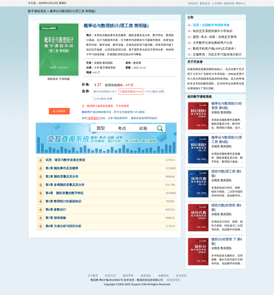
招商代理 (229, 3)
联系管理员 (173, 280)
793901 (170, 201)
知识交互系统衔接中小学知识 (213, 31)
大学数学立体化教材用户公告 (213, 43)
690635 (170, 218)
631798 (170, 185)
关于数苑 (92, 275)
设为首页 (181, 275)
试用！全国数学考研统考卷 (211, 25)
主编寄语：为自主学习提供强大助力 (217, 54)
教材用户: (87, 112)
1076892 (171, 193)
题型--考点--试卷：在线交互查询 (215, 37)
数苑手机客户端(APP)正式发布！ (215, 48)
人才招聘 (217, 3)
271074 (170, 226)
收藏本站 (163, 275)
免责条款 (146, 275)
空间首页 (193, 3)
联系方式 (110, 275)
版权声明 (128, 275)
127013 (170, 160)
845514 (170, 209)
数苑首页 (205, 3)
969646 (170, 176)
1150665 (171, 168)
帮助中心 (241, 3)
